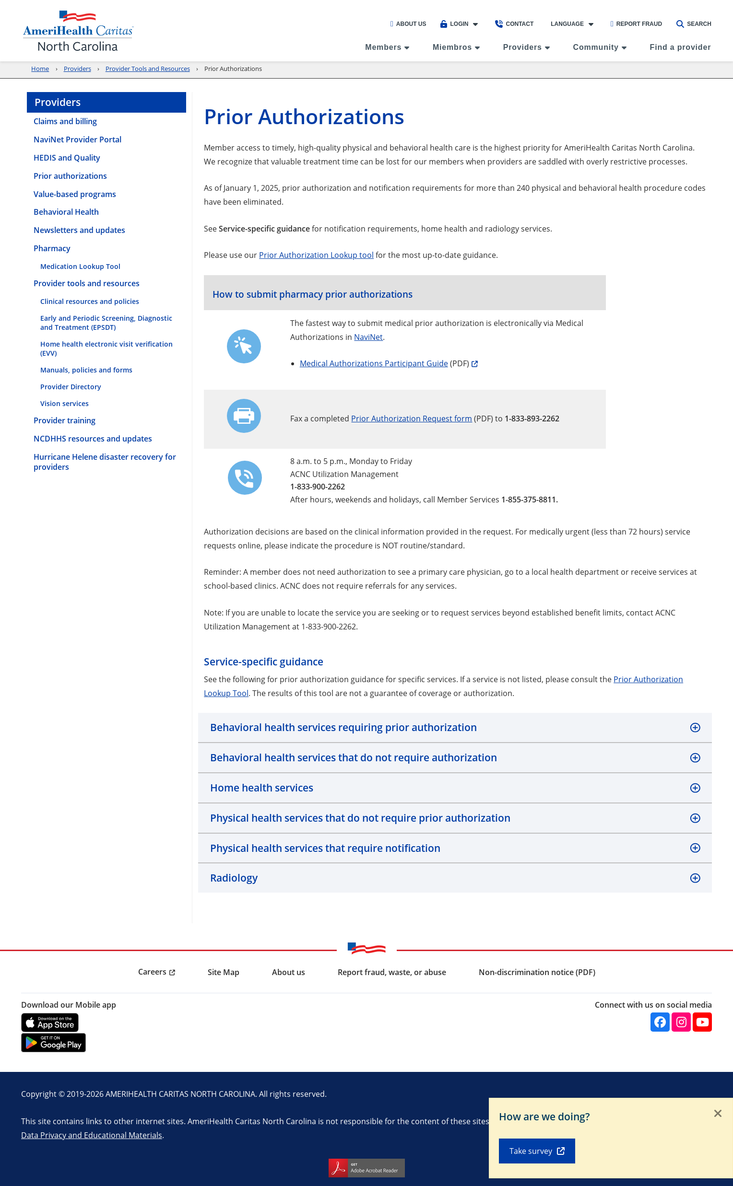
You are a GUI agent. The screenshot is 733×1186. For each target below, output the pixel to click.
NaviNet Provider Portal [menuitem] (77, 139)
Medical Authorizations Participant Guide (374, 363)
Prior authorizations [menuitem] (70, 176)
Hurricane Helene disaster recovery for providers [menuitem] (105, 462)
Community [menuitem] (596, 47)
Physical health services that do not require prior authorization (360, 818)
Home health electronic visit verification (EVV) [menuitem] (106, 348)
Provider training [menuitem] (64, 420)
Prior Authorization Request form (411, 418)
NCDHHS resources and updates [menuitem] (93, 438)
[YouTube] (702, 1022)
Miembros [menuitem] (452, 47)
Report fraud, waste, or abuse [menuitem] (392, 972)
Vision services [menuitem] (64, 403)
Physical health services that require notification (325, 848)
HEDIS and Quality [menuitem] (67, 157)
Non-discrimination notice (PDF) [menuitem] (537, 972)
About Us (408, 24)
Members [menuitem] (383, 47)
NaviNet (368, 337)
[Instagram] (681, 1022)
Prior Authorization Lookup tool (316, 255)
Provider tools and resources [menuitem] (87, 283)
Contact (514, 24)
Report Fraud (636, 24)
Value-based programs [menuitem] (75, 194)
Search (693, 24)
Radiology (234, 877)
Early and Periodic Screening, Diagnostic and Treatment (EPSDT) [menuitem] (106, 323)
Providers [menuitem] (522, 47)
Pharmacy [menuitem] (52, 248)
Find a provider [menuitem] (680, 47)
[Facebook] (660, 1022)
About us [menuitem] (288, 972)
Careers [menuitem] (152, 971)
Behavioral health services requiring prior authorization (343, 727)
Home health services (261, 787)
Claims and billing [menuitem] (65, 121)
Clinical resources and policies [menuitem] (89, 301)
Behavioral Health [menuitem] (66, 212)
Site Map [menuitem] (223, 972)
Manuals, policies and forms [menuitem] (86, 369)
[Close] (718, 1114)
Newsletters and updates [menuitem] (79, 230)
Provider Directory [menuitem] (70, 386)
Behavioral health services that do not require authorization (353, 757)
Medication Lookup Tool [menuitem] (80, 266)
